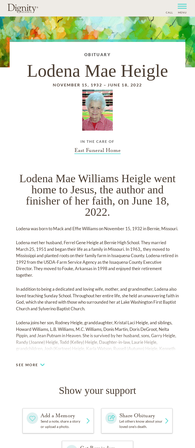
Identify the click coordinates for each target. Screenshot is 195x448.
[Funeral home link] (97, 150)
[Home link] (23, 8)
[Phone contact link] (169, 11)
